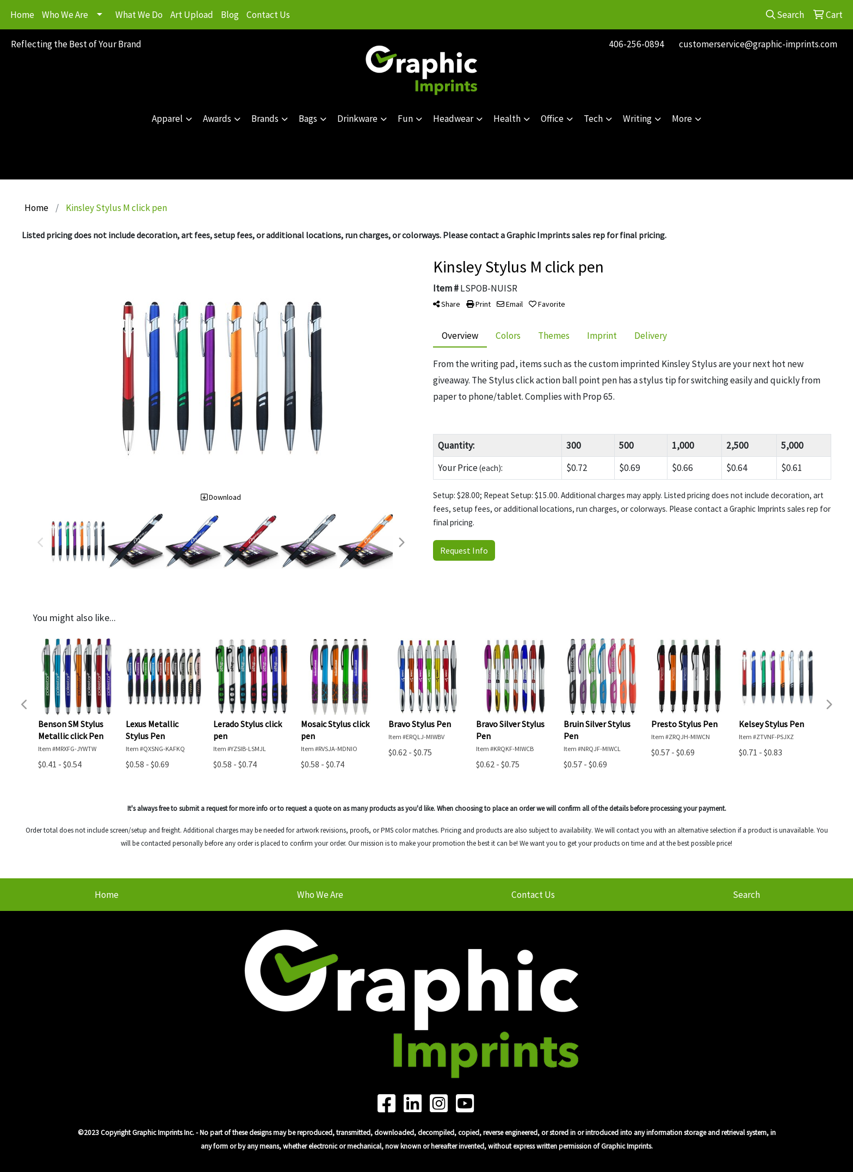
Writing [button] (637, 119)
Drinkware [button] (357, 119)
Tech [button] (593, 119)
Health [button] (507, 119)
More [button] (682, 119)
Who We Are (65, 15)
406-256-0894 (636, 44)
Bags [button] (308, 119)
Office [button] (552, 119)
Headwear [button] (453, 119)
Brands (265, 119)
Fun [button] (405, 119)
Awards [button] (217, 119)
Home (22, 15)
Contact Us (268, 15)
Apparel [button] (167, 119)
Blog (230, 15)
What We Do (139, 15)
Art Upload (191, 15)
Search (746, 895)
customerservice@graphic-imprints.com (758, 44)
